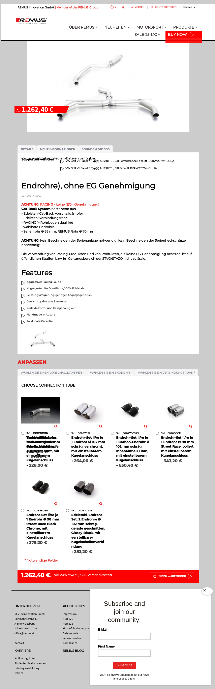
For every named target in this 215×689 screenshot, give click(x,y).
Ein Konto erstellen (164, 7)
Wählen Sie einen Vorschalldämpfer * (52, 373)
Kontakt (19, 643)
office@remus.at (24, 633)
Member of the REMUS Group (77, 7)
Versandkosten (100, 575)
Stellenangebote (24, 658)
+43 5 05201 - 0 (28, 628)
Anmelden (137, 7)
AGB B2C (68, 619)
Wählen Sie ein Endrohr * (110, 373)
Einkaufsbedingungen (76, 628)
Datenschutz (70, 633)
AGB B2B (68, 623)
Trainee (18, 673)
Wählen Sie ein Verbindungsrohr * (166, 373)
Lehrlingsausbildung (26, 668)
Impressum (70, 614)
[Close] (207, 591)
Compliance (70, 643)
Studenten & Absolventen (30, 663)
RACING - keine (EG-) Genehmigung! (60, 204)
